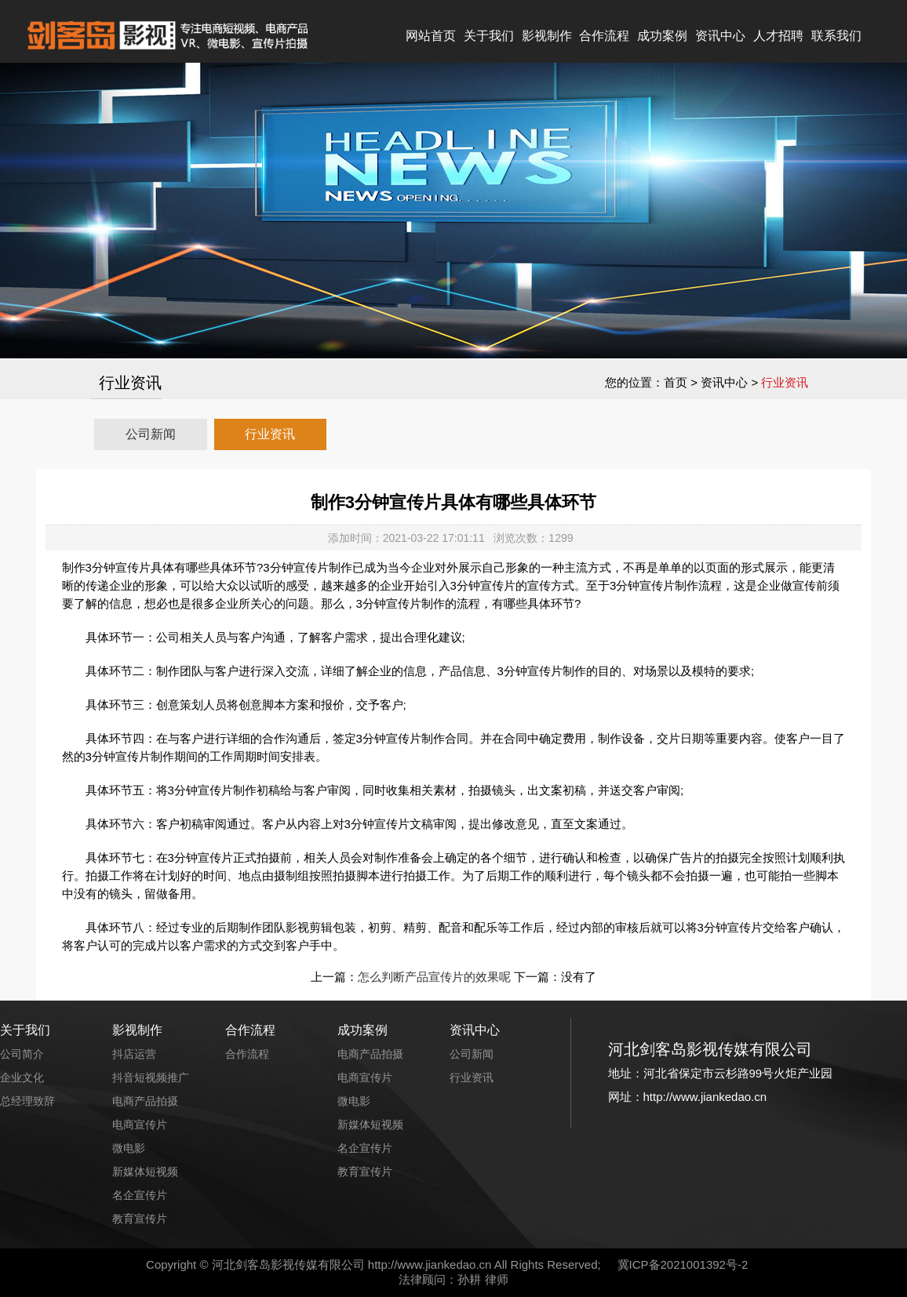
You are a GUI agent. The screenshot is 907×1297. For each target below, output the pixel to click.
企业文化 (22, 1077)
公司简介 (22, 1054)
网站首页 (431, 35)
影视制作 (547, 35)
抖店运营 (134, 1054)
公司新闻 (151, 434)
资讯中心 (720, 35)
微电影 (128, 1148)
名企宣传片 (139, 1195)
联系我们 (836, 35)
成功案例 (662, 35)
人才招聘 (778, 35)
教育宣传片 (139, 1218)
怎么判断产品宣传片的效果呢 (434, 976)
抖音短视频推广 (150, 1077)
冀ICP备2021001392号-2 (683, 1264)
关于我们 (489, 35)
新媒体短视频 (145, 1171)
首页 (675, 382)
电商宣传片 (139, 1124)
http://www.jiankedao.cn (430, 1264)
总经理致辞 (27, 1101)
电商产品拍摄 (145, 1101)
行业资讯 (270, 434)
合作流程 (604, 35)
